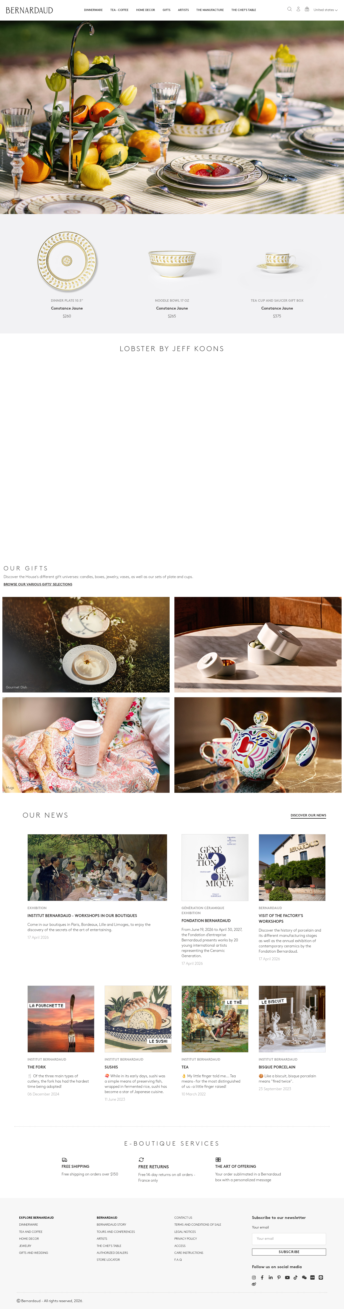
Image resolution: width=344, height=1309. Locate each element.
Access (180, 1246)
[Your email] (289, 1239)
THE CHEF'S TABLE (109, 1246)
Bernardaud (107, 1218)
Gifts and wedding (33, 1253)
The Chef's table (243, 10)
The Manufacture (210, 10)
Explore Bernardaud (36, 1218)
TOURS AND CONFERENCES (116, 1232)
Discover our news (308, 815)
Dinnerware (93, 10)
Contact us (183, 1218)
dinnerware (28, 1224)
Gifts (166, 10)
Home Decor (145, 10)
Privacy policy (185, 1239)
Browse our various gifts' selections (38, 584)
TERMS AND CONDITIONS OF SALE (197, 1224)
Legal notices (185, 1232)
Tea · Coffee (119, 10)
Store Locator (108, 1260)
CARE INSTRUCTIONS (188, 1253)
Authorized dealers (112, 1253)
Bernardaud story (111, 1224)
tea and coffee (31, 1232)
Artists (183, 10)
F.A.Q (178, 1260)
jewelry (25, 1246)
